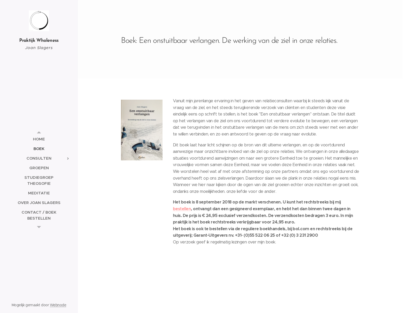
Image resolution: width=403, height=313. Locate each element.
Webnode (58, 305)
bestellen (182, 209)
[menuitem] (39, 139)
